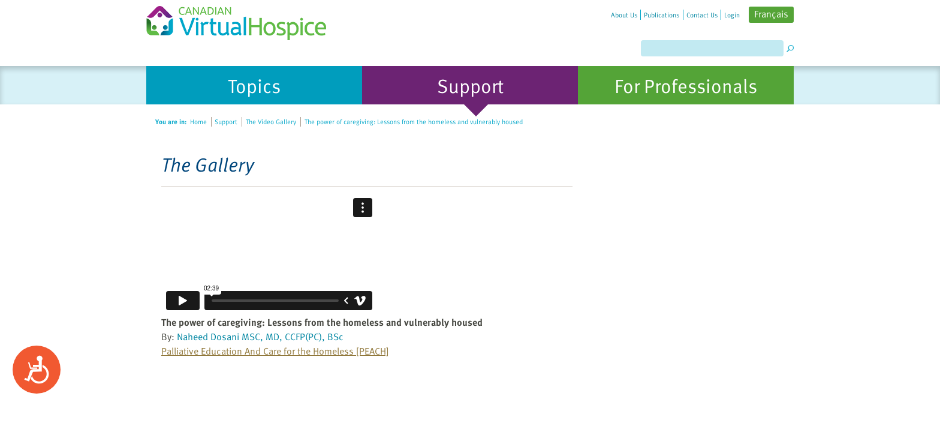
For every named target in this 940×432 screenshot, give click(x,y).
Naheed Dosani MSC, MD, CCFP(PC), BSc (260, 336)
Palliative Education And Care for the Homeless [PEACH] (275, 351)
